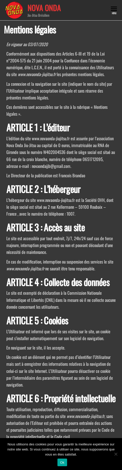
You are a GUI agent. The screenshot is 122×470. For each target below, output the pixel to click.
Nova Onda (44, 7)
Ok (62, 462)
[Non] (115, 454)
